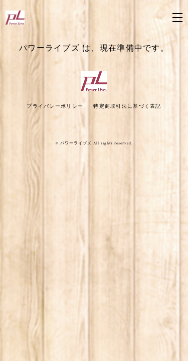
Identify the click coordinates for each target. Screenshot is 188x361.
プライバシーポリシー (55, 106)
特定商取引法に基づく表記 (127, 106)
